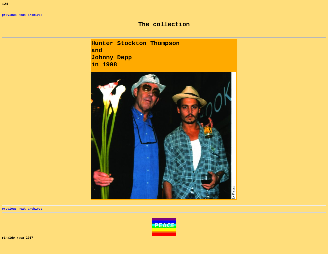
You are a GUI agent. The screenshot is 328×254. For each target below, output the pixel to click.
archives (35, 16)
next (22, 16)
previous (9, 16)
